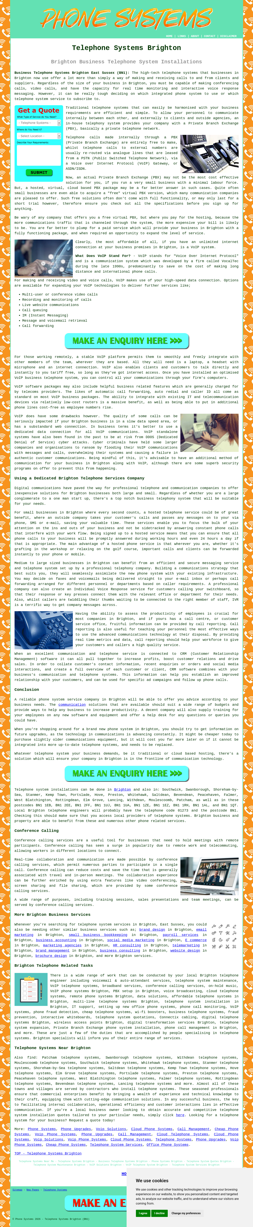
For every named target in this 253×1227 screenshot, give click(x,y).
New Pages (33, 1190)
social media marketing (130, 940)
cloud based (79, 188)
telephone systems (180, 73)
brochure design (51, 956)
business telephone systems (196, 1012)
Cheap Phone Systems (66, 1145)
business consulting (120, 951)
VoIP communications (157, 448)
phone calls (143, 272)
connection (209, 280)
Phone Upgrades (76, 1129)
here (180, 1115)
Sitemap (17, 1190)
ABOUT (195, 36)
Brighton (122, 790)
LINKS (182, 36)
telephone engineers (68, 811)
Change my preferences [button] (186, 1213)
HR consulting (127, 945)
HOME (169, 36)
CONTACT (209, 36)
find (31, 1058)
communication (72, 705)
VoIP (101, 357)
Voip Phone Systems (55, 1134)
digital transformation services (161, 1023)
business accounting (56, 940)
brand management (53, 951)
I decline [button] (159, 1213)
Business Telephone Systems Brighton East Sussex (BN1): (72, 73)
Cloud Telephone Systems (182, 1134)
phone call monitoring (202, 1007)
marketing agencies (62, 945)
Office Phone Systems (168, 1145)
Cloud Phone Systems (151, 1129)
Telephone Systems (173, 1140)
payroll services (180, 935)
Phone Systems (42, 1129)
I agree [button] (143, 1213)
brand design (152, 930)
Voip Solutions (111, 1129)
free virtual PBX (119, 218)
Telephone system (32, 790)
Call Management (193, 1129)
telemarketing (186, 945)
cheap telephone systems (106, 1012)
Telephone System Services (116, 1145)
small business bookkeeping (98, 935)
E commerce (196, 940)
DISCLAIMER (228, 36)
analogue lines (128, 153)
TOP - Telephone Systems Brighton (48, 1153)
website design (185, 951)
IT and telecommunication (213, 397)
